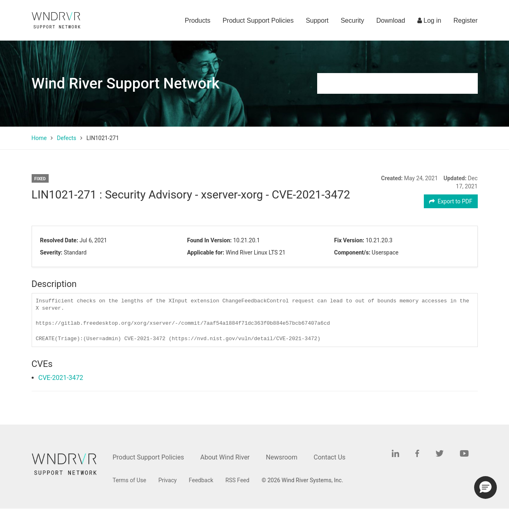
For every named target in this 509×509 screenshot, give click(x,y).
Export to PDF (450, 201)
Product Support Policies (258, 20)
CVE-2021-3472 (61, 378)
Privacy (167, 480)
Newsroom (282, 457)
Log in (429, 20)
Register (465, 20)
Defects (66, 138)
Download (390, 20)
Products (197, 20)
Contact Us (330, 457)
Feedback (201, 480)
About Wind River (225, 457)
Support (317, 20)
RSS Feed (237, 480)
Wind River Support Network (126, 83)
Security (352, 20)
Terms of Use (129, 480)
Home (39, 138)
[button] (485, 487)
